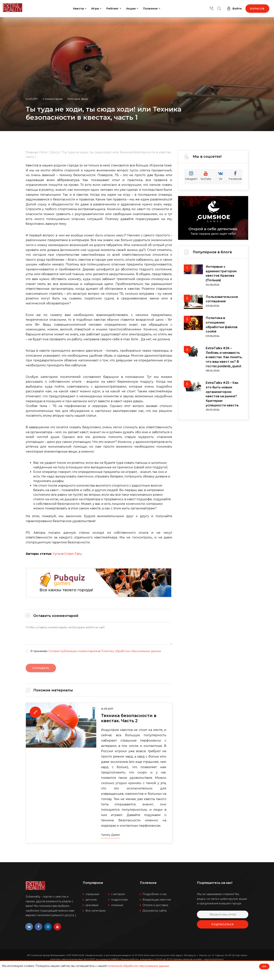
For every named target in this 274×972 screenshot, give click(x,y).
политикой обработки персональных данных (138, 966)
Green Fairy (73, 554)
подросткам (119, 900)
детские (91, 900)
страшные (92, 894)
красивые (92, 905)
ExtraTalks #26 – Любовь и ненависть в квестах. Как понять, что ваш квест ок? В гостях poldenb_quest (224, 358)
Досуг (84, 98)
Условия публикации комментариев (73, 651)
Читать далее (110, 835)
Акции (131, 8)
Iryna (57, 554)
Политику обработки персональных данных (131, 651)
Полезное (150, 8)
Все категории (95, 911)
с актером (118, 894)
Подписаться (222, 924)
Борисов (257, 8)
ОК (264, 966)
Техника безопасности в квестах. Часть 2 (129, 718)
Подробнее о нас (155, 894)
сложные (117, 905)
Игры (95, 8)
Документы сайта (154, 911)
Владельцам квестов (157, 900)
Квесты (78, 8)
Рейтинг (112, 8)
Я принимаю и (95, 651)
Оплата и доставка (155, 905)
